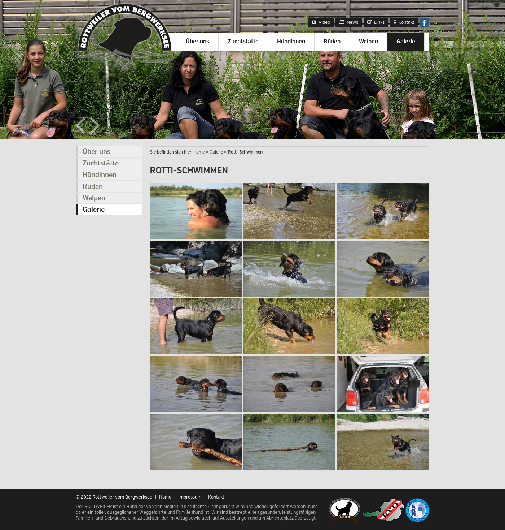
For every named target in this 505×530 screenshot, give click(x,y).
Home (199, 152)
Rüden (332, 41)
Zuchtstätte (243, 41)
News (348, 22)
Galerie (405, 41)
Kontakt (404, 22)
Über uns (197, 41)
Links (376, 22)
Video (321, 22)
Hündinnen (291, 41)
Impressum (189, 497)
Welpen (368, 41)
